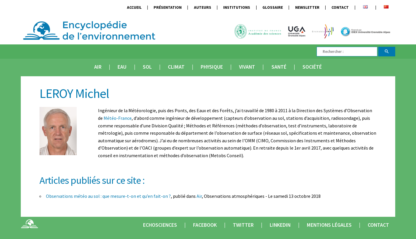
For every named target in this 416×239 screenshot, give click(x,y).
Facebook (205, 225)
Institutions (236, 7)
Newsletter (307, 7)
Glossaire (272, 7)
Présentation (168, 7)
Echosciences (160, 225)
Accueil (134, 7)
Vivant (247, 67)
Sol (147, 67)
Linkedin (280, 225)
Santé (278, 67)
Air (98, 67)
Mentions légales (329, 225)
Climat (176, 67)
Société (312, 67)
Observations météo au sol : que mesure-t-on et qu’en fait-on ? (108, 196)
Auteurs (202, 7)
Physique (212, 67)
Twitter (243, 225)
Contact (340, 7)
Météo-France (118, 118)
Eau (122, 67)
